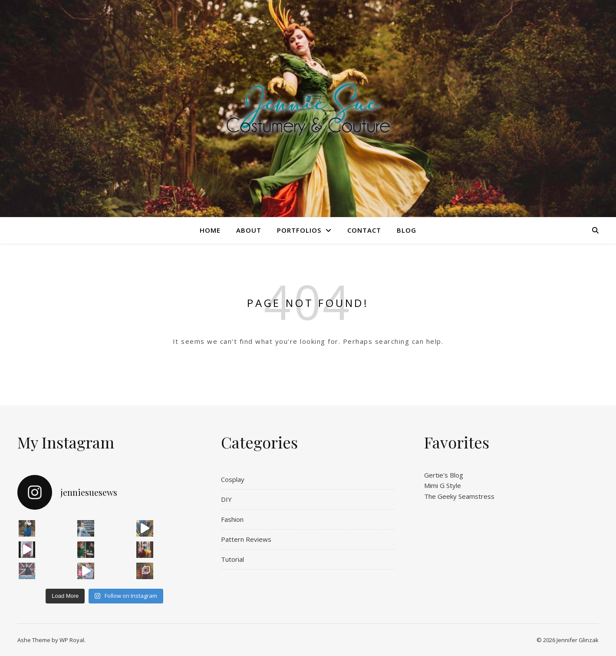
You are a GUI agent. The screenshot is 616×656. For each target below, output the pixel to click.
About (248, 230)
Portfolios (299, 230)
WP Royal (71, 640)
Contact (364, 230)
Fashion (232, 519)
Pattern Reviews (246, 539)
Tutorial (232, 559)
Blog (406, 230)
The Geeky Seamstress (459, 496)
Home (210, 230)
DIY (226, 499)
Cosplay (232, 479)
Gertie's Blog (443, 475)
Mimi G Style (442, 485)
